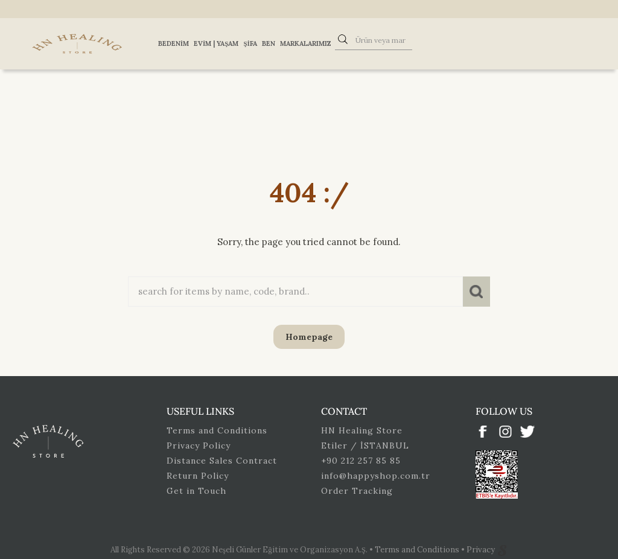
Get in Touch (196, 490)
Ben (268, 43)
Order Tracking (357, 490)
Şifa (249, 43)
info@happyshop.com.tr (375, 475)
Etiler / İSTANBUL (365, 445)
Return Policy (198, 475)
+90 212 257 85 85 (361, 460)
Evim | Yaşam (216, 43)
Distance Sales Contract (222, 460)
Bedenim (173, 43)
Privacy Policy (199, 445)
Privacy (482, 550)
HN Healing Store (362, 430)
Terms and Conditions (217, 430)
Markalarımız (305, 43)
